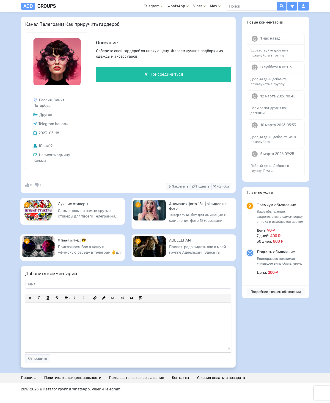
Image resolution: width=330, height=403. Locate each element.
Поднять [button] (200, 186)
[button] (292, 6)
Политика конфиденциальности (72, 378)
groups (38, 6)
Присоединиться (163, 74)
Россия (45, 100)
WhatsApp (176, 6)
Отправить (37, 358)
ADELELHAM (180, 240)
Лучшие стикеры (73, 204)
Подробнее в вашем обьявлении (276, 292)
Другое (42, 115)
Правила (28, 378)
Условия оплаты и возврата (221, 378)
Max (213, 6)
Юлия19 (42, 146)
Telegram (152, 6)
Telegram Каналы (53, 124)
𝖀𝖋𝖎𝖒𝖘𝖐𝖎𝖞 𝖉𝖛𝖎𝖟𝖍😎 (72, 240)
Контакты (180, 378)
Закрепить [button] (178, 186)
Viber (197, 6)
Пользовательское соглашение (136, 378)
